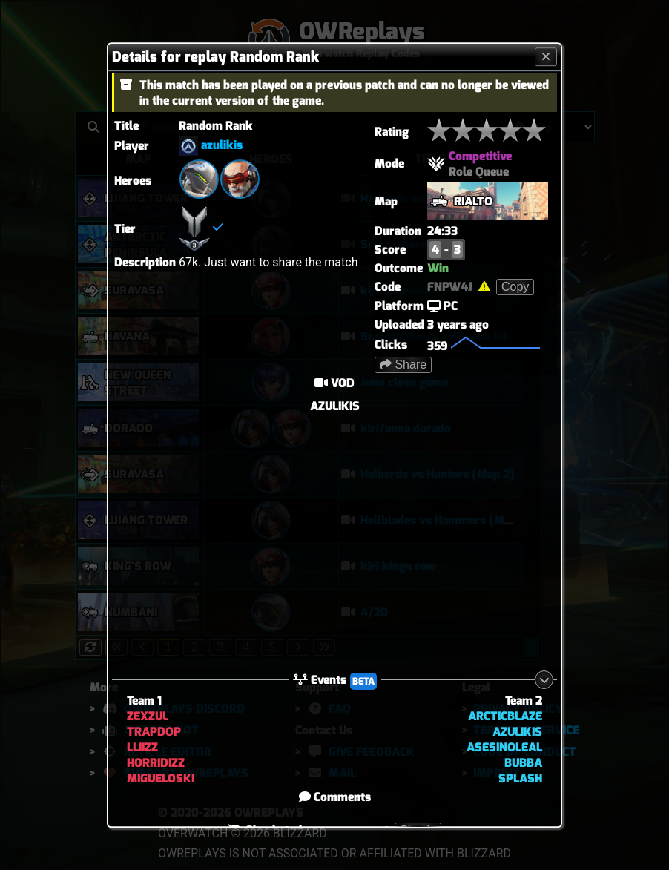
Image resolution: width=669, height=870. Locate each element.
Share (403, 364)
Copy (515, 286)
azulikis (222, 145)
